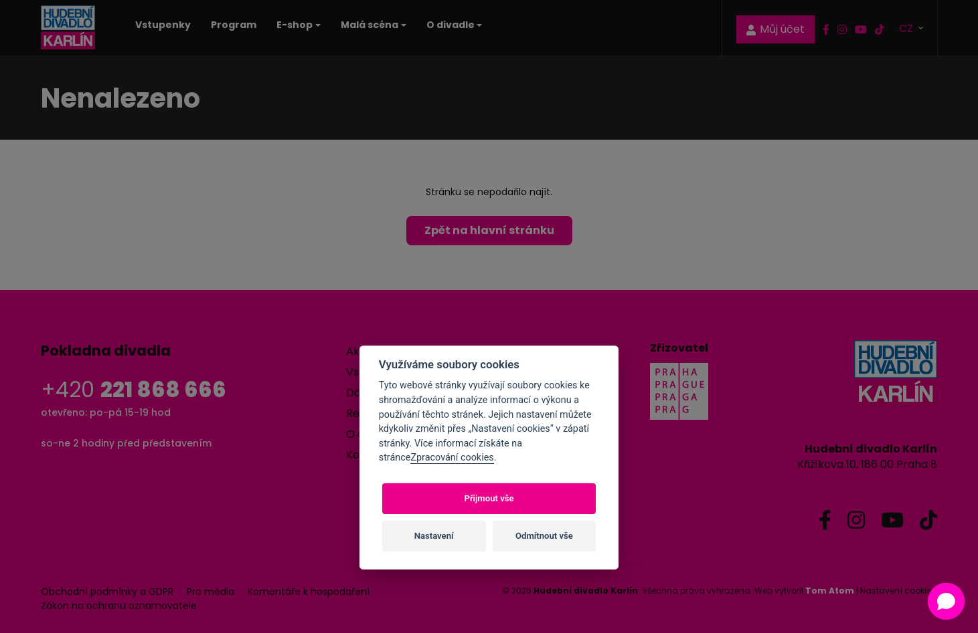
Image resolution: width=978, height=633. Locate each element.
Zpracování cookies (451, 457)
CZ (907, 27)
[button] (946, 601)
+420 (133, 389)
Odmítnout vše (544, 536)
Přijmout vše (488, 498)
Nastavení (434, 536)
